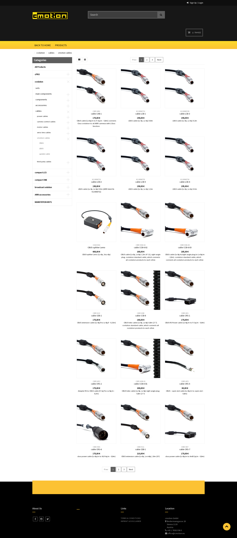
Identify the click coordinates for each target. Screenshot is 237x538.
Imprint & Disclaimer (131, 505)
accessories (41, 89)
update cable (44, 138)
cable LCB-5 (140, 166)
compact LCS (41, 156)
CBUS (41, 127)
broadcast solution (43, 171)
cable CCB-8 (140, 300)
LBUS (41, 133)
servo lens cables (44, 117)
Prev (134, 44)
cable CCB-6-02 (140, 231)
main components (44, 78)
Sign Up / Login (196, 2)
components (41, 83)
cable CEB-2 (96, 300)
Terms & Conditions (131, 502)
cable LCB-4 (185, 166)
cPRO (37, 58)
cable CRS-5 (184, 368)
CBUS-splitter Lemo (96, 231)
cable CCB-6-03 (185, 231)
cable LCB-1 (140, 98)
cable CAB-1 (96, 98)
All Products (40, 51)
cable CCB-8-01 (140, 368)
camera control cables (46, 106)
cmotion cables (65, 37)
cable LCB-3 (185, 98)
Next (159, 44)
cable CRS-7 (184, 433)
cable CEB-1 (140, 433)
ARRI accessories (42, 179)
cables (51, 37)
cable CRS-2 (96, 368)
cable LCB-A (96, 166)
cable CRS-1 (184, 300)
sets (38, 72)
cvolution (40, 37)
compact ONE (41, 164)
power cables (42, 100)
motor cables (42, 111)
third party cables (44, 146)
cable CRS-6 (96, 433)
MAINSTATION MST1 (43, 186)
